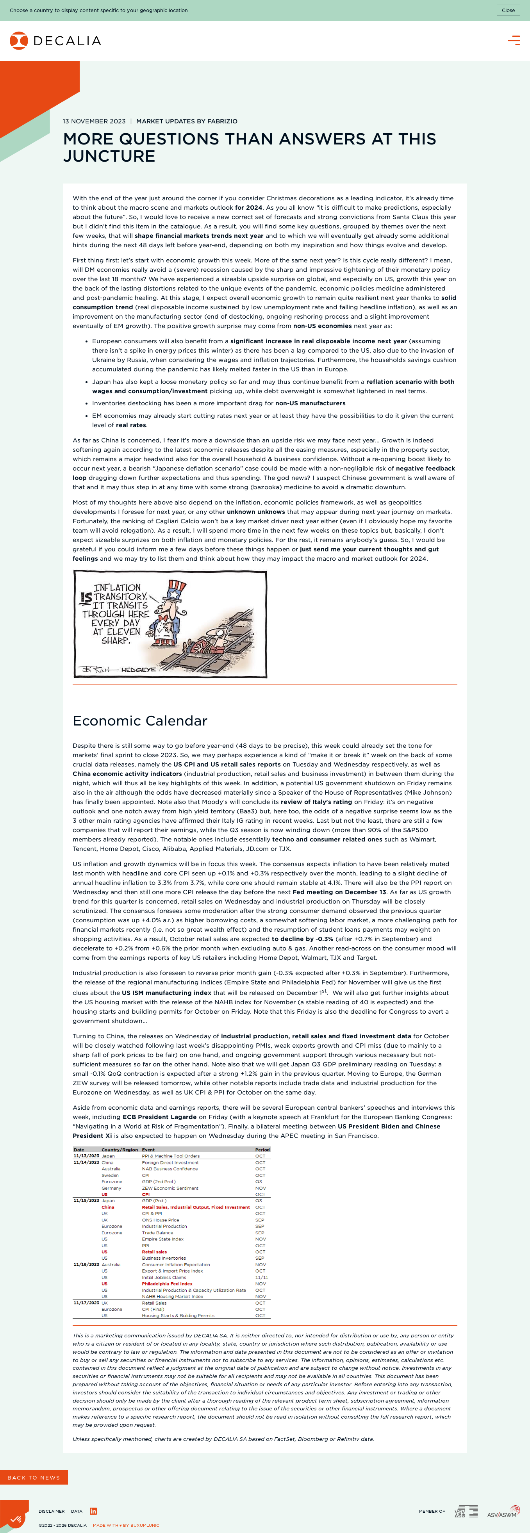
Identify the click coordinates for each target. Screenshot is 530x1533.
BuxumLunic (144, 1525)
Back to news (33, 1477)
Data (76, 1510)
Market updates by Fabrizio (186, 121)
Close (508, 10)
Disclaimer (52, 1510)
